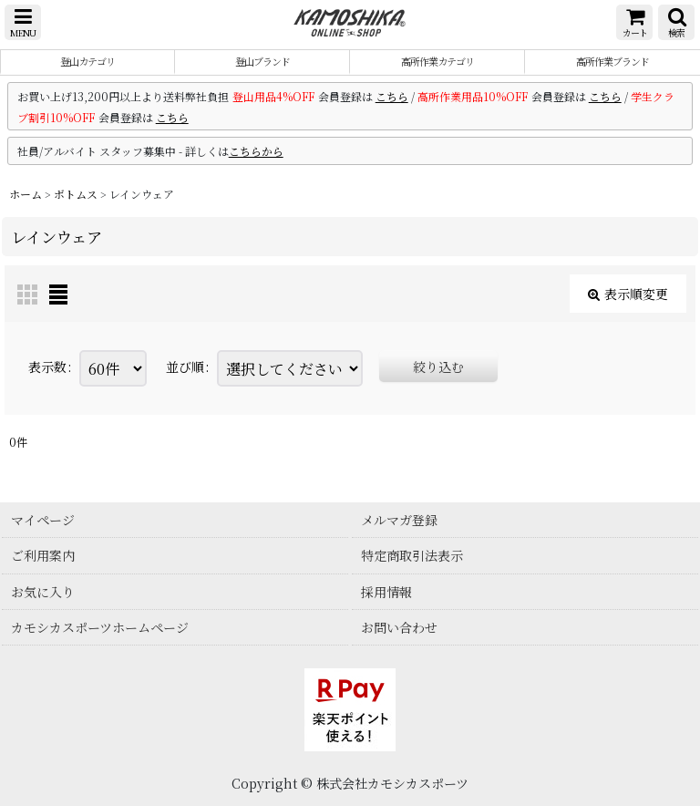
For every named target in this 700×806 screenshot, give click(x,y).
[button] (23, 22)
